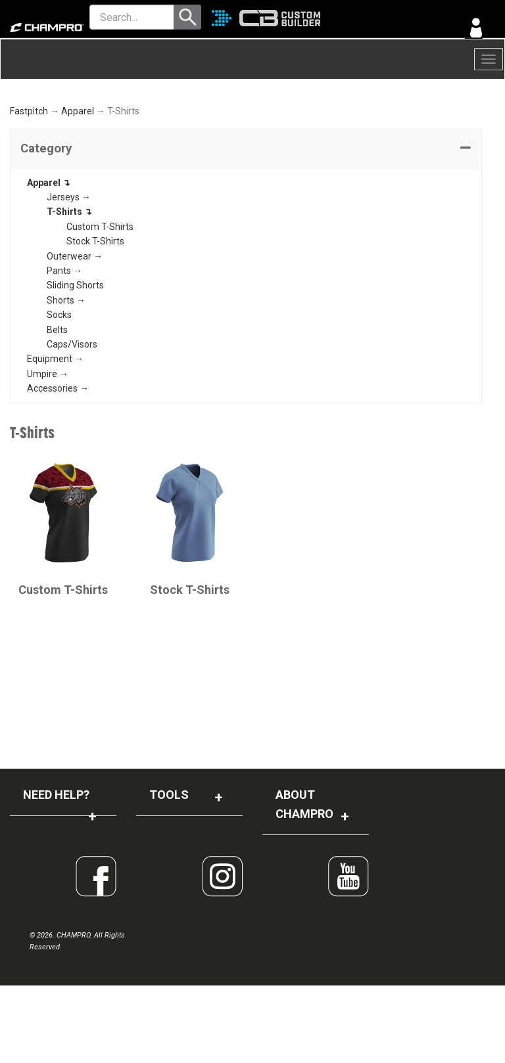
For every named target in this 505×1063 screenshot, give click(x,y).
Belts (57, 406)
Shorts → (66, 377)
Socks (59, 392)
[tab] (246, 226)
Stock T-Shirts (95, 318)
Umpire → (47, 450)
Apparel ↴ (48, 259)
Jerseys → (69, 274)
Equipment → (55, 436)
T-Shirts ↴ (69, 289)
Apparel (77, 188)
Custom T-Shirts (99, 303)
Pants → (64, 348)
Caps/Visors (72, 422)
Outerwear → (75, 333)
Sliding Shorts (75, 362)
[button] (246, 226)
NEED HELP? (56, 872)
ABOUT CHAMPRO (304, 881)
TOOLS (169, 872)
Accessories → (58, 466)
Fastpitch (29, 188)
